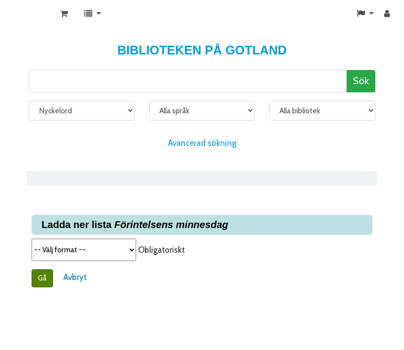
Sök (361, 80)
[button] (64, 14)
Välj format (84, 250)
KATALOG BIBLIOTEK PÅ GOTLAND (32, 14)
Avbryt (75, 277)
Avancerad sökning (202, 143)
